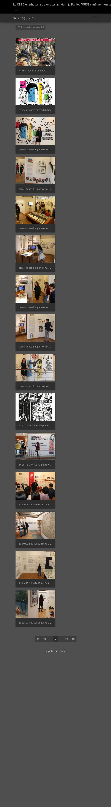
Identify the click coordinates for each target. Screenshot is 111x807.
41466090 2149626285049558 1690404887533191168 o (76, 258)
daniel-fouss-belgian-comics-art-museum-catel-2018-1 (34, 220)
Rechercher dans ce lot (30, 26)
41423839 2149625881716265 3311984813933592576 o (34, 334)
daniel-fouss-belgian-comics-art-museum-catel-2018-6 (34, 145)
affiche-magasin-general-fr (33, 69)
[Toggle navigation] (16, 10)
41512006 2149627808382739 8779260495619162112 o (34, 258)
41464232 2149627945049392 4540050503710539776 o (76, 296)
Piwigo (62, 363)
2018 (32, 18)
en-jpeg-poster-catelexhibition (76, 69)
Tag (22, 18)
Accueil (15, 18)
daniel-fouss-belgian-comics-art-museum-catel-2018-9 (34, 107)
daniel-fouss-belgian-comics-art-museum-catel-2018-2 (76, 183)
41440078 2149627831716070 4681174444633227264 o (34, 296)
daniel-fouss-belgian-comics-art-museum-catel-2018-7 (76, 107)
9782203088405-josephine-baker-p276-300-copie (76, 220)
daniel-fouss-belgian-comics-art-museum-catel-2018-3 (34, 183)
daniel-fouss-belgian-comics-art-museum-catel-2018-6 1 (76, 145)
